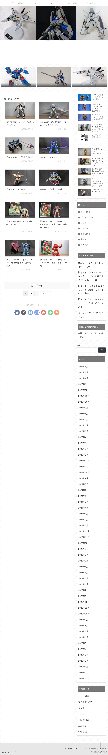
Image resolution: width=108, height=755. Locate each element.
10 (43, 294)
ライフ (76, 748)
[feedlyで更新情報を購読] (50, 312)
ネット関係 (92, 748)
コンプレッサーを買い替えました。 (91, 315)
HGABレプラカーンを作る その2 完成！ (91, 265)
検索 (79, 345)
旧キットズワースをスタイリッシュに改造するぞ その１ (91, 303)
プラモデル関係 (67, 748)
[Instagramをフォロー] (37, 312)
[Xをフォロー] (23, 312)
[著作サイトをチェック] (17, 312)
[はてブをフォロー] (30, 312)
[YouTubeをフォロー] (43, 312)
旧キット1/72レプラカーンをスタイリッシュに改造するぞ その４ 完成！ (91, 276)
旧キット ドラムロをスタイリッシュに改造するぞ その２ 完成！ (91, 290)
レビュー (84, 748)
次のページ (36, 285)
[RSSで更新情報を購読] (56, 312)
